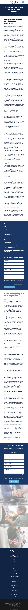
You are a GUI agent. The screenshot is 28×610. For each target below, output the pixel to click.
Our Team (14, 564)
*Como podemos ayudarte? (9, 275)
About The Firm (14, 563)
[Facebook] (12, 596)
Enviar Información (9, 287)
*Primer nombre (7, 260)
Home (14, 561)
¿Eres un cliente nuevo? (8, 272)
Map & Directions (14, 579)
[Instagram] (15, 596)
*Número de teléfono (8, 266)
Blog (14, 568)
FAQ (14, 566)
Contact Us (14, 570)
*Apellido (6, 263)
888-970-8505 (14, 556)
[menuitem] (14, 226)
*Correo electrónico (8, 269)
